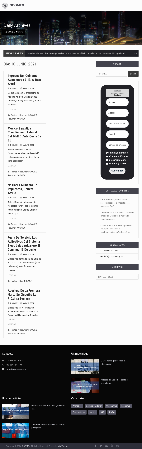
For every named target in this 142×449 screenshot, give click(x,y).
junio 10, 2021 (28, 88)
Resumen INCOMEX (28, 115)
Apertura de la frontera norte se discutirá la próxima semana (24, 295)
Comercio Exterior (117, 156)
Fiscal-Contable (116, 160)
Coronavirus (111, 406)
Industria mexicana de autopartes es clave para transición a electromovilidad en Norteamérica (116, 228)
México (93, 412)
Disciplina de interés (117, 153)
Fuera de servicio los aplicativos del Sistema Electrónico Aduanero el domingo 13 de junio (24, 243)
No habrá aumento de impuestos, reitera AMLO (22, 189)
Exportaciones (79, 412)
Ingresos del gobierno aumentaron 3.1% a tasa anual (24, 80)
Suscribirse (117, 171)
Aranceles (77, 406)
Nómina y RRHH (116, 164)
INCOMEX (9, 32)
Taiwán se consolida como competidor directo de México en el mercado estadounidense (117, 215)
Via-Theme (63, 446)
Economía (125, 406)
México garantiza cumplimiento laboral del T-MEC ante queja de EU (24, 134)
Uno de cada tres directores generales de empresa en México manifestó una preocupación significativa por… (79, 53)
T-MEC (112, 412)
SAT (102, 412)
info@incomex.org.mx (114, 256)
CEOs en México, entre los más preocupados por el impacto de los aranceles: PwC (115, 202)
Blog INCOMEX (26, 281)
